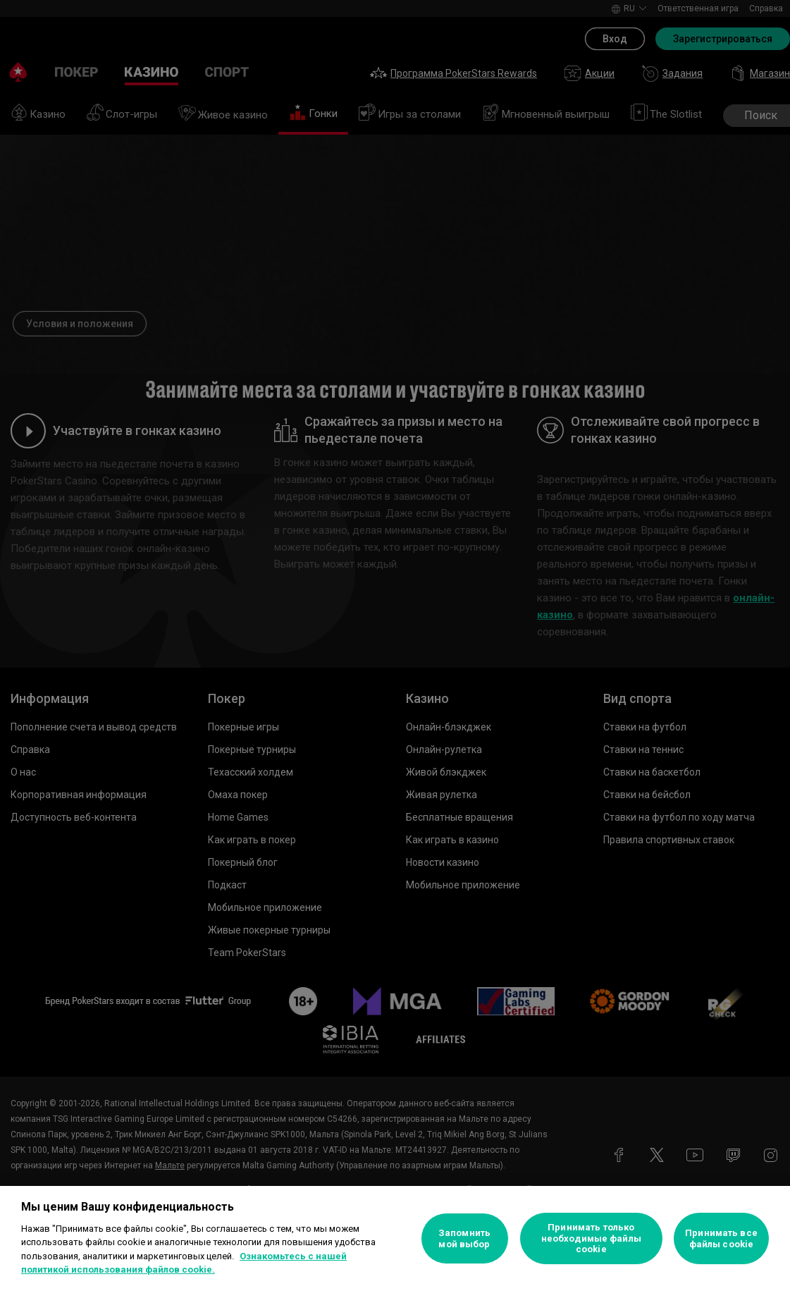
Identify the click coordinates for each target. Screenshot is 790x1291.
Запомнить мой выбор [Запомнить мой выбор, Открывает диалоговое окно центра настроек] (464, 1238)
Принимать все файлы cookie (721, 1238)
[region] (395, 1238)
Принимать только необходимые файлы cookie (591, 1238)
